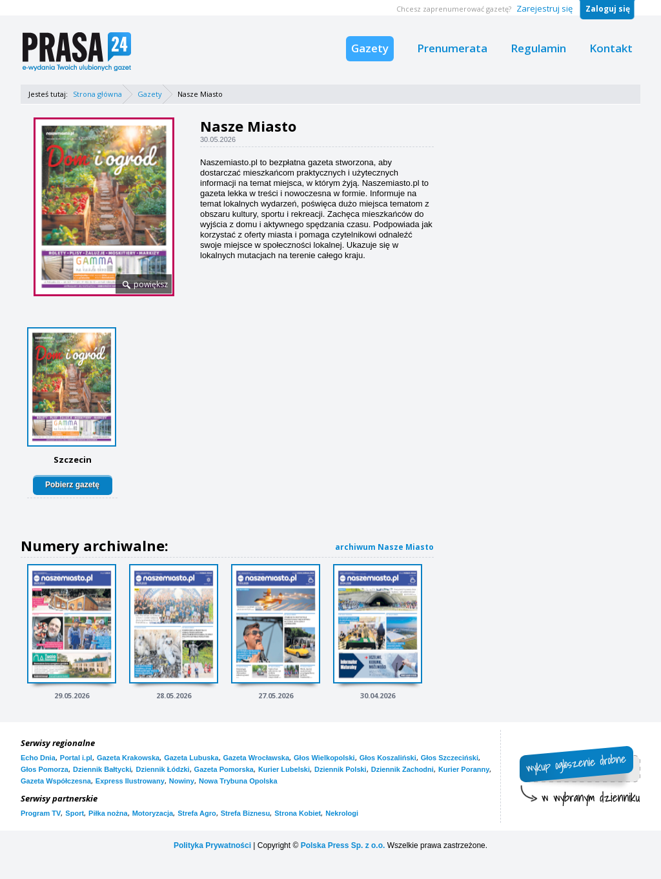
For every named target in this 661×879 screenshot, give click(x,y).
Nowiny (181, 781)
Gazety (370, 48)
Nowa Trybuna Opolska (238, 781)
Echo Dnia (38, 758)
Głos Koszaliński (388, 758)
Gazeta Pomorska (224, 769)
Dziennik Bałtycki (102, 769)
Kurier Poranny (463, 769)
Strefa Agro (197, 813)
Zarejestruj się (544, 8)
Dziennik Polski (340, 769)
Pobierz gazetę (72, 484)
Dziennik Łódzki (162, 769)
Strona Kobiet (297, 813)
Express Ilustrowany (130, 781)
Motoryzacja (153, 813)
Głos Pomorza (44, 769)
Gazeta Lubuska (191, 758)
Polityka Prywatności (212, 845)
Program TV (41, 813)
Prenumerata (452, 48)
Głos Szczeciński (449, 758)
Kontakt (611, 48)
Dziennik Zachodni (402, 769)
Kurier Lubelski (284, 769)
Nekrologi (341, 813)
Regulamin (538, 48)
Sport (74, 813)
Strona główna (97, 94)
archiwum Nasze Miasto (384, 546)
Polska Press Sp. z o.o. (343, 845)
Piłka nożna (108, 813)
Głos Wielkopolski (324, 758)
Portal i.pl (76, 758)
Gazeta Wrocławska (256, 758)
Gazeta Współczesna (56, 781)
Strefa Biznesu (245, 813)
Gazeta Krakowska (128, 758)
